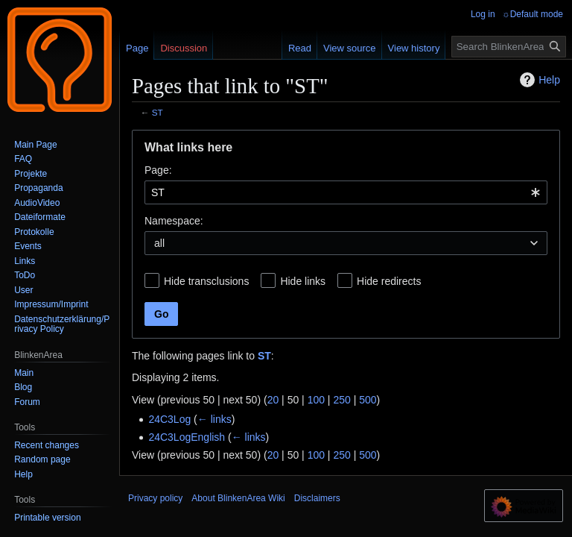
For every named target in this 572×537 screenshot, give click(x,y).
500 (367, 400)
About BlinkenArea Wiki (238, 498)
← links (214, 419)
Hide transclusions (206, 281)
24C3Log (169, 419)
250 (341, 400)
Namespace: (173, 221)
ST (157, 112)
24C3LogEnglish (186, 437)
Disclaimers (317, 498)
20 (273, 400)
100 (316, 400)
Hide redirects (389, 281)
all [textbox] (159, 243)
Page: (158, 170)
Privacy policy (155, 498)
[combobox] (345, 192)
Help (538, 79)
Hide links (302, 281)
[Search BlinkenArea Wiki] (508, 46)
